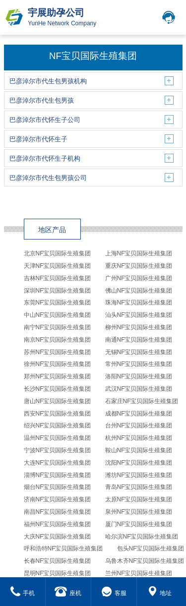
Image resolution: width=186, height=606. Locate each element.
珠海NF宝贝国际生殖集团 (139, 302)
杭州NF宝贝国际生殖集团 (139, 437)
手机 (22, 593)
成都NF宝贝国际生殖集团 (139, 413)
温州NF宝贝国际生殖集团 (57, 437)
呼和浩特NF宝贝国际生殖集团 (63, 548)
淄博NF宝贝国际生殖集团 (57, 475)
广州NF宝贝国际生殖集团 (139, 278)
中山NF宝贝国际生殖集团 (57, 314)
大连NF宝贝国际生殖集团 (57, 462)
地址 (159, 593)
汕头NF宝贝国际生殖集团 (139, 314)
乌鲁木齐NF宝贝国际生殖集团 (145, 560)
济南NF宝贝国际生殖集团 (57, 499)
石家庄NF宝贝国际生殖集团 (142, 401)
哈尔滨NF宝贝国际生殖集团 (142, 536)
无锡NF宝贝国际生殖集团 (139, 352)
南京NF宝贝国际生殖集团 (57, 339)
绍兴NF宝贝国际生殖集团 (57, 425)
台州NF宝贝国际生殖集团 (139, 425)
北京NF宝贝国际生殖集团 (57, 253)
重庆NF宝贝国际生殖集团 (139, 265)
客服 (113, 593)
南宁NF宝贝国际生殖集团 (57, 327)
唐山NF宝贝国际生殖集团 (57, 401)
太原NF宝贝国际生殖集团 (139, 499)
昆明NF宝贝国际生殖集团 (57, 573)
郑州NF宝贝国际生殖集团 (57, 376)
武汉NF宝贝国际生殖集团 (139, 388)
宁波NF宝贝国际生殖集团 (57, 450)
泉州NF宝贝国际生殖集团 (139, 511)
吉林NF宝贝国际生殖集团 (57, 278)
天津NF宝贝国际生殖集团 (57, 265)
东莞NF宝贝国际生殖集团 (57, 302)
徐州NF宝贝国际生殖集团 (57, 364)
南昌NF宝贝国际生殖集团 (57, 511)
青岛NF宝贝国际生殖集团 (139, 487)
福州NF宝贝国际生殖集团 (57, 524)
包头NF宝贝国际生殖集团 (151, 548)
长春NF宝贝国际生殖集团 (57, 560)
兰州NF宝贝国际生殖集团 (139, 573)
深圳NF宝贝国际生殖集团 (57, 290)
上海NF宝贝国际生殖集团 (139, 253)
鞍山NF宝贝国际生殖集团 (139, 450)
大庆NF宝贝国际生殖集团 (57, 536)
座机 (68, 593)
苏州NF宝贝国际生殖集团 (57, 352)
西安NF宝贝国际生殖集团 (57, 413)
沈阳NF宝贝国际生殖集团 (139, 462)
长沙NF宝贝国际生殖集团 (57, 388)
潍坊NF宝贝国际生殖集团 (139, 475)
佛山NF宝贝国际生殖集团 (139, 290)
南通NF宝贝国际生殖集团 (139, 339)
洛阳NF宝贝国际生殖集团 (139, 376)
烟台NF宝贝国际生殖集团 (57, 487)
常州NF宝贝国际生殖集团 (139, 364)
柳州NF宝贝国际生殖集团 (139, 327)
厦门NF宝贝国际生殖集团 (139, 524)
